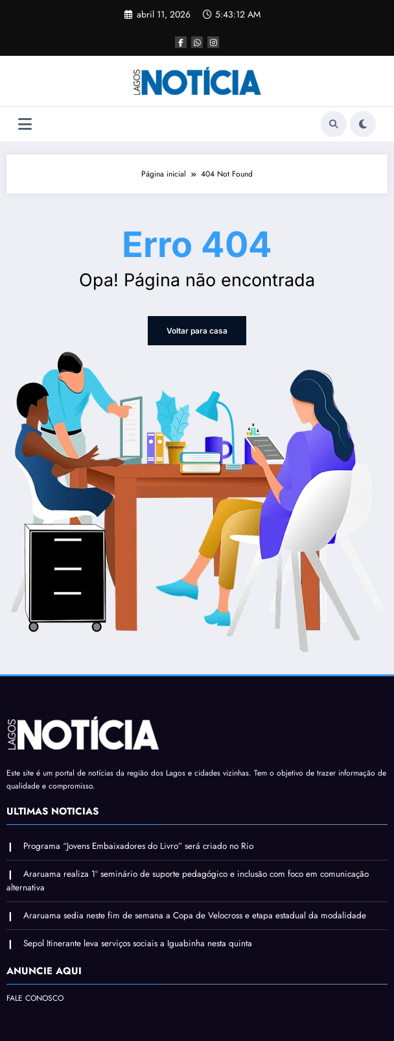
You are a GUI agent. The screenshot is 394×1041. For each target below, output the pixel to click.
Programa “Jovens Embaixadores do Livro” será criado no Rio (138, 846)
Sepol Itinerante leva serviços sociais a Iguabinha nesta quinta (137, 943)
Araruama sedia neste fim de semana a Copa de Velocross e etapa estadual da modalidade (194, 915)
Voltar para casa (197, 331)
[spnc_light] (363, 124)
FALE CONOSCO (35, 998)
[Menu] (25, 124)
